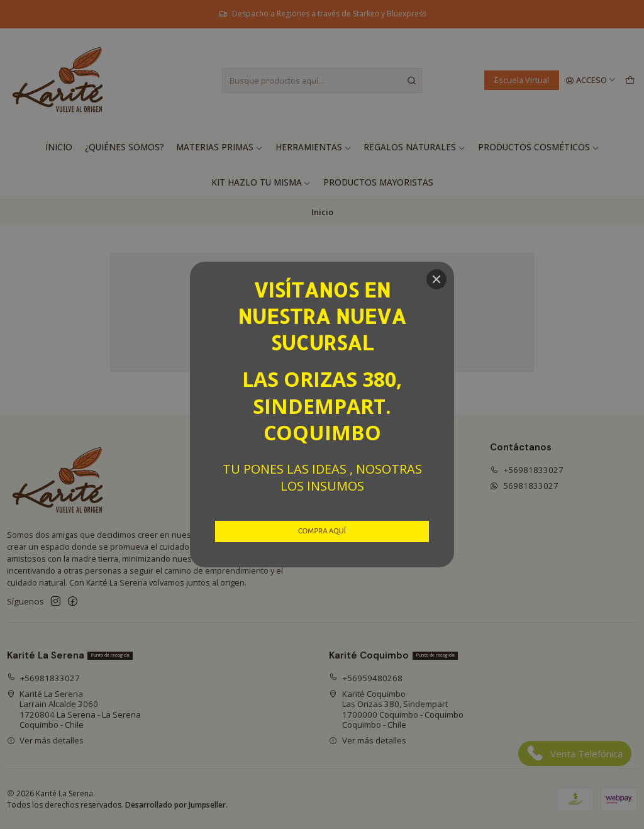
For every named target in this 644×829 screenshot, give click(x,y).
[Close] (436, 279)
